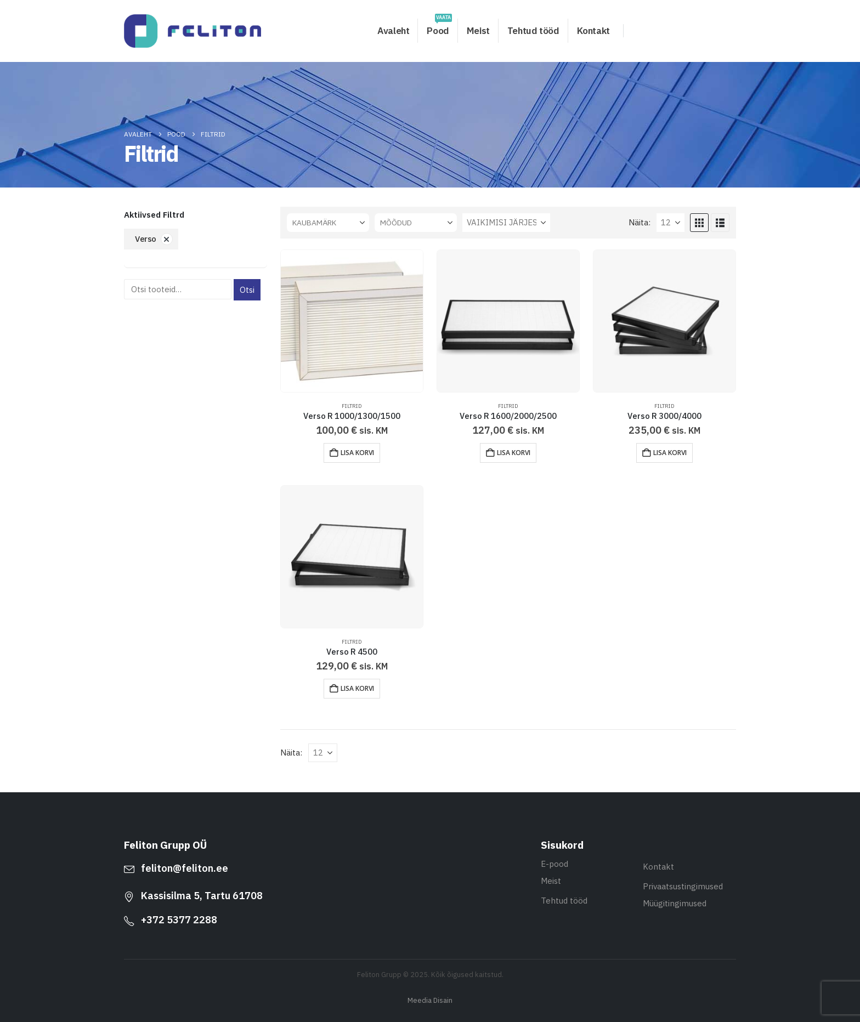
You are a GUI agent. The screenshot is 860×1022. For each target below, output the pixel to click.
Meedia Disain (430, 1000)
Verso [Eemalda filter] (145, 239)
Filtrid (352, 406)
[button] (699, 222)
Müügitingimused (674, 903)
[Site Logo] (192, 31)
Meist (478, 31)
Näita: (639, 222)
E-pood (554, 864)
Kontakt (593, 31)
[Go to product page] (352, 321)
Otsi (247, 290)
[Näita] (670, 222)
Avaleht (393, 31)
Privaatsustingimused (683, 886)
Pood (439, 28)
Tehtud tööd (533, 31)
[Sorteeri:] (506, 222)
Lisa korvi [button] (357, 452)
